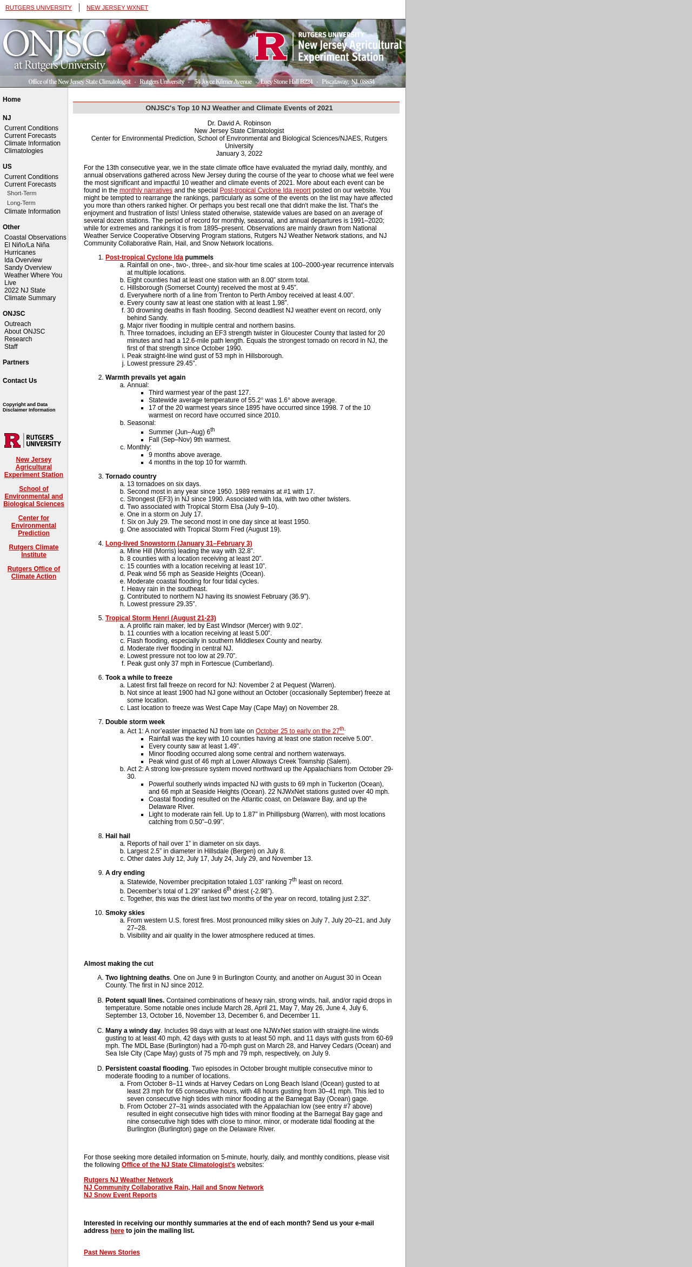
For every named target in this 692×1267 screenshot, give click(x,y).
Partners (16, 362)
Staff (10, 346)
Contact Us (20, 380)
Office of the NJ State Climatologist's (178, 1165)
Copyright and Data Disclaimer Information (29, 407)
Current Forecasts (30, 136)
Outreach (17, 324)
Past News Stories (112, 1252)
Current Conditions (31, 128)
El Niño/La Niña (26, 245)
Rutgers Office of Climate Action (34, 572)
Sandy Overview (27, 267)
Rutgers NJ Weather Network (128, 1180)
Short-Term (21, 193)
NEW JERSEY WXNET (117, 7)
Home (12, 99)
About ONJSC (24, 331)
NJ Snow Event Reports (120, 1195)
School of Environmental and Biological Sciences (33, 496)
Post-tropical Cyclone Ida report (265, 190)
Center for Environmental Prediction (33, 525)
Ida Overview (23, 260)
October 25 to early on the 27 (300, 731)
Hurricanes (20, 252)
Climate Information (32, 143)
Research (18, 339)
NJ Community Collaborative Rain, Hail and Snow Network (174, 1187)
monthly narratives (145, 190)
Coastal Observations (35, 237)
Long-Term (21, 203)
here (117, 1231)
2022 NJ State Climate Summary (30, 294)
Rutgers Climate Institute (33, 551)
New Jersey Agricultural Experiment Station (33, 467)
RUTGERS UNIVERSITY (38, 7)
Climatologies (23, 151)
